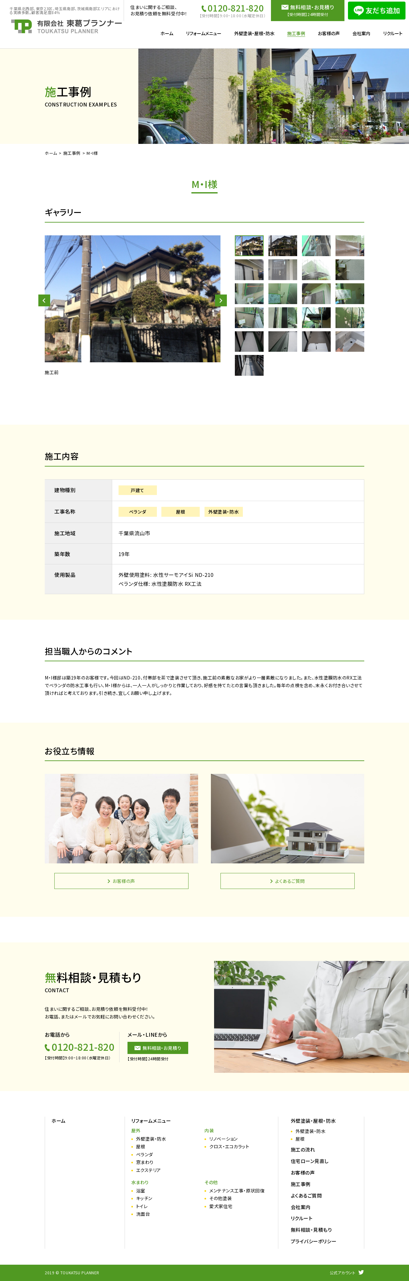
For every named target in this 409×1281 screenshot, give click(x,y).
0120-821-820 (236, 8)
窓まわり (145, 1162)
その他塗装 (220, 1198)
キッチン (144, 1198)
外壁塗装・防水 (151, 1139)
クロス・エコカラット (229, 1146)
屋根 (140, 1146)
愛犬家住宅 (221, 1206)
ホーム (51, 153)
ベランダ (144, 1154)
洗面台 (143, 1214)
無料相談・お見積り (162, 1048)
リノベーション (223, 1139)
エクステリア (148, 1170)
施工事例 (72, 153)
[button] (44, 300)
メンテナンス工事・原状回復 (237, 1191)
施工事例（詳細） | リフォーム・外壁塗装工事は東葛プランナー (66, 26)
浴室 (140, 1191)
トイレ (142, 1206)
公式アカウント (343, 1272)
